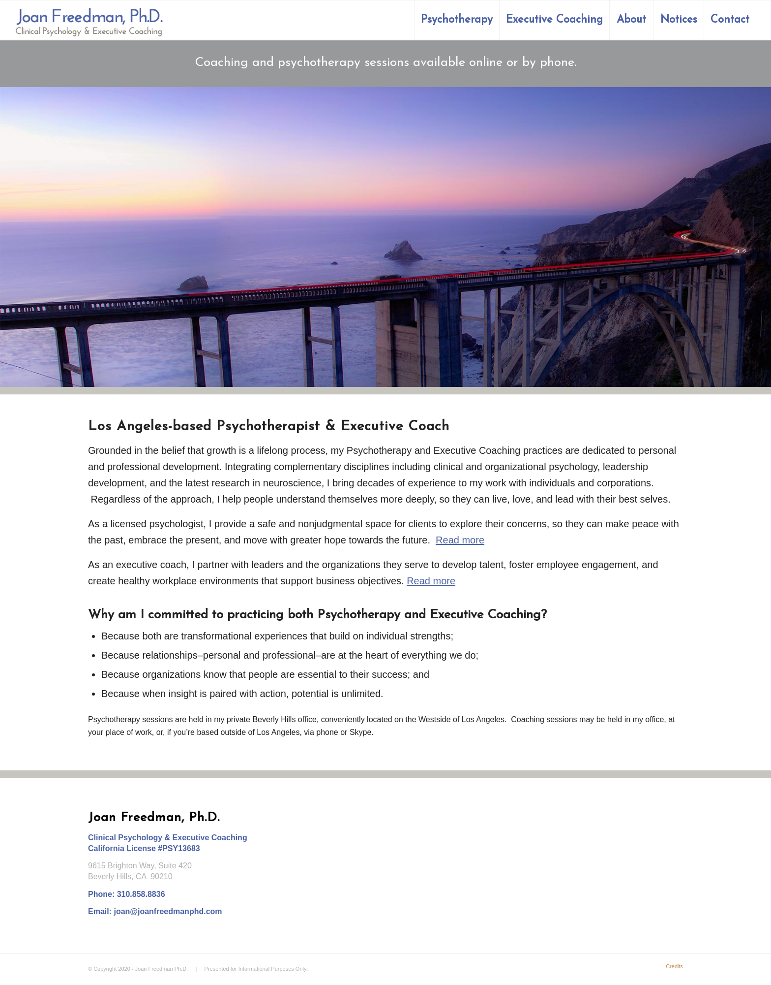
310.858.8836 (141, 894)
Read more (460, 540)
